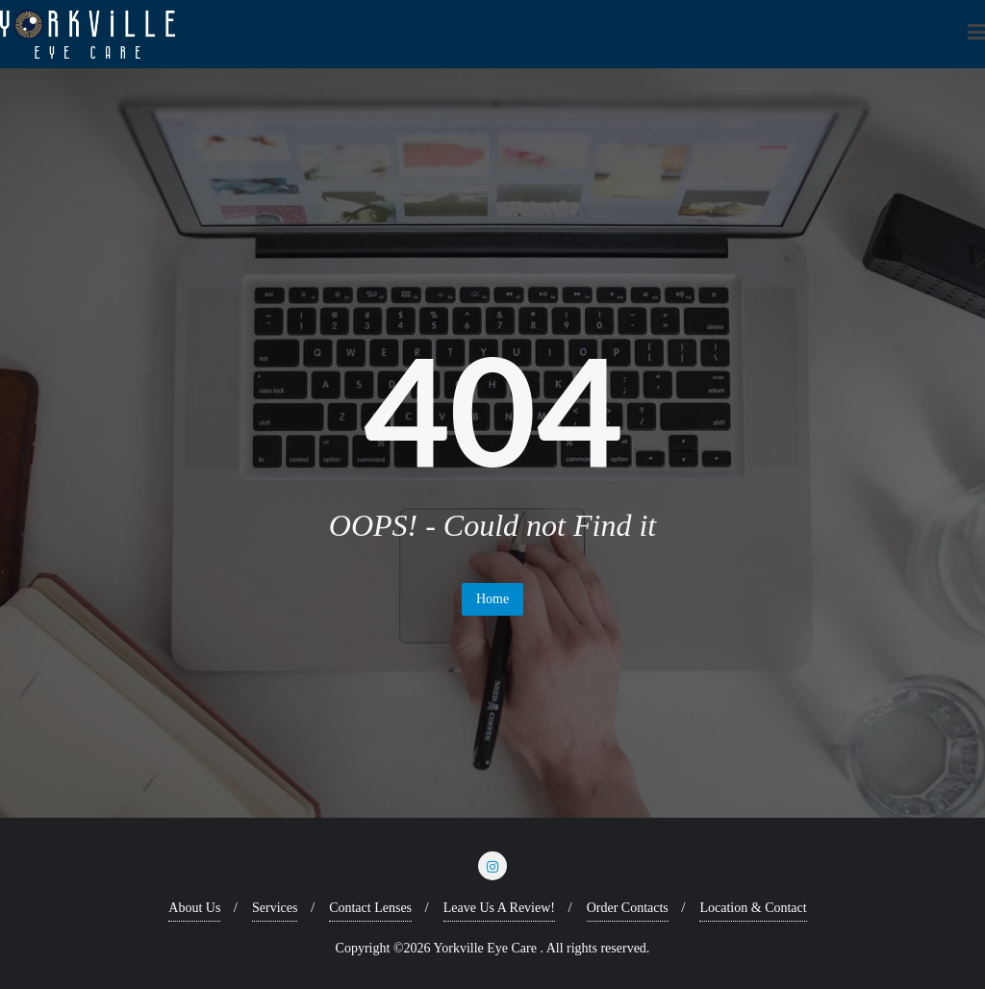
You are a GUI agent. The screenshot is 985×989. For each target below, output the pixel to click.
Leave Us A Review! (499, 907)
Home (492, 599)
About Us (194, 907)
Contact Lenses (370, 907)
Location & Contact (752, 907)
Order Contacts (628, 907)
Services (274, 907)
